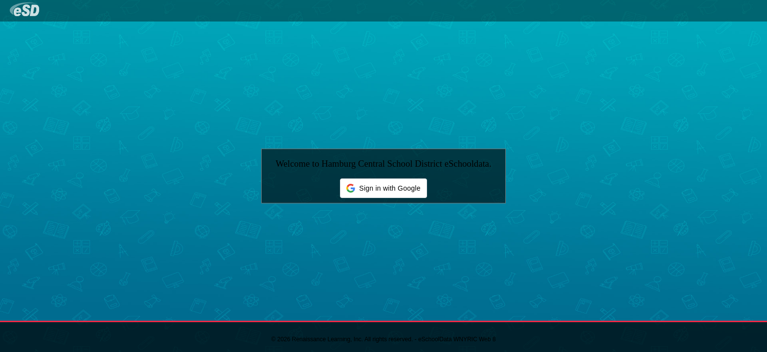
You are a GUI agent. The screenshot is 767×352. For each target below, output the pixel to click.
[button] (383, 188)
